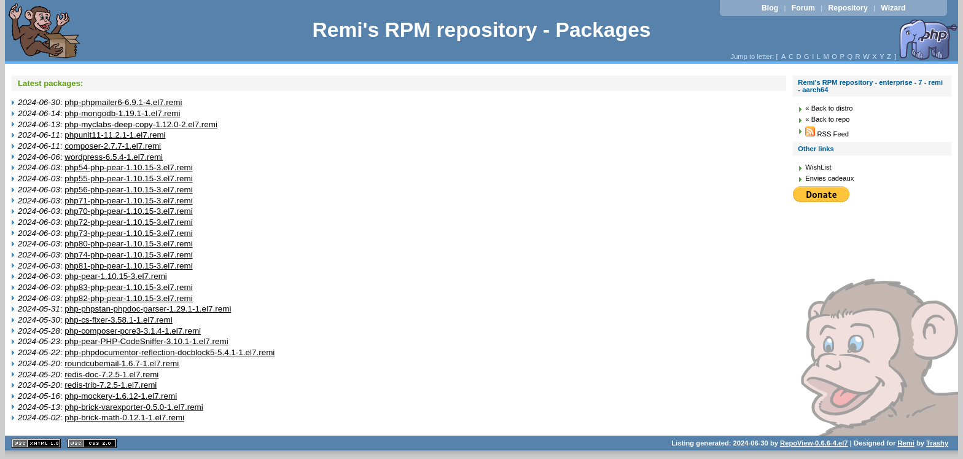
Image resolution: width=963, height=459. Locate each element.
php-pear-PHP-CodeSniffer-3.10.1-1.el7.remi (146, 341)
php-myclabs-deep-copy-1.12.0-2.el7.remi (140, 124)
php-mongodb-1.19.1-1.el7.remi (122, 113)
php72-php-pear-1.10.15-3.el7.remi (128, 222)
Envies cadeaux (829, 178)
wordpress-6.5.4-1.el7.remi (113, 157)
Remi (905, 443)
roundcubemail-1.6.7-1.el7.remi (121, 363)
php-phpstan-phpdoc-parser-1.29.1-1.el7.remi (147, 308)
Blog (770, 8)
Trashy (937, 443)
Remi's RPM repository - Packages (481, 29)
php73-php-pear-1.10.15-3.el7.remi (128, 233)
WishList (818, 167)
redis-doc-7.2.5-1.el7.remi (111, 374)
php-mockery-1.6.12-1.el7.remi (120, 396)
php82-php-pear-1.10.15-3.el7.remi (128, 298)
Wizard (893, 8)
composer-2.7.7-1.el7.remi (112, 146)
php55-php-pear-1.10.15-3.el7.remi (128, 178)
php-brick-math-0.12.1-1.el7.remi (124, 417)
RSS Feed (827, 134)
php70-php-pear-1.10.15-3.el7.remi (128, 211)
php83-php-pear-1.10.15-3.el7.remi (128, 287)
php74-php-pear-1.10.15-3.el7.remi (128, 254)
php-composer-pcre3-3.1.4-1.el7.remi (132, 330)
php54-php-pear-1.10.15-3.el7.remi (128, 167)
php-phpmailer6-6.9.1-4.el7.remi (123, 102)
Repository (847, 8)
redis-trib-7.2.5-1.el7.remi (110, 385)
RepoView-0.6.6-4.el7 (814, 443)
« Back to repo (827, 119)
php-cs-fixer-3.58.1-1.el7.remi (118, 319)
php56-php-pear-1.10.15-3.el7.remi (128, 189)
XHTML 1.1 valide (36, 443)
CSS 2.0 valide (92, 443)
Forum (803, 8)
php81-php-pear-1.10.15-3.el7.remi (128, 265)
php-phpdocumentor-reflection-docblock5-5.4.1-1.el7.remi (169, 352)
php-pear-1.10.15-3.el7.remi (115, 276)
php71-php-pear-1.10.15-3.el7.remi (128, 200)
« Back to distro (828, 108)
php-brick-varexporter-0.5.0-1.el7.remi (133, 407)
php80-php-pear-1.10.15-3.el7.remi (128, 243)
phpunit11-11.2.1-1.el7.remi (114, 134)
